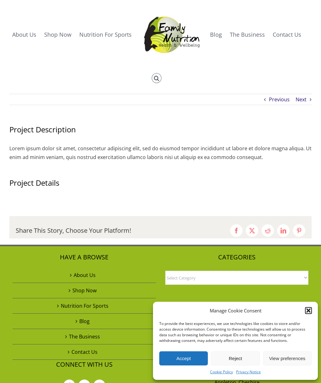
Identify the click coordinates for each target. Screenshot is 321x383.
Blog (84, 321)
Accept (183, 358)
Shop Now (84, 290)
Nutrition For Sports (84, 305)
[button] (308, 310)
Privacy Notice (248, 372)
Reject (235, 358)
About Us (85, 275)
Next (301, 99)
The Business (84, 336)
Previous (279, 99)
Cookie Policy (221, 372)
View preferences (287, 358)
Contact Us (84, 351)
